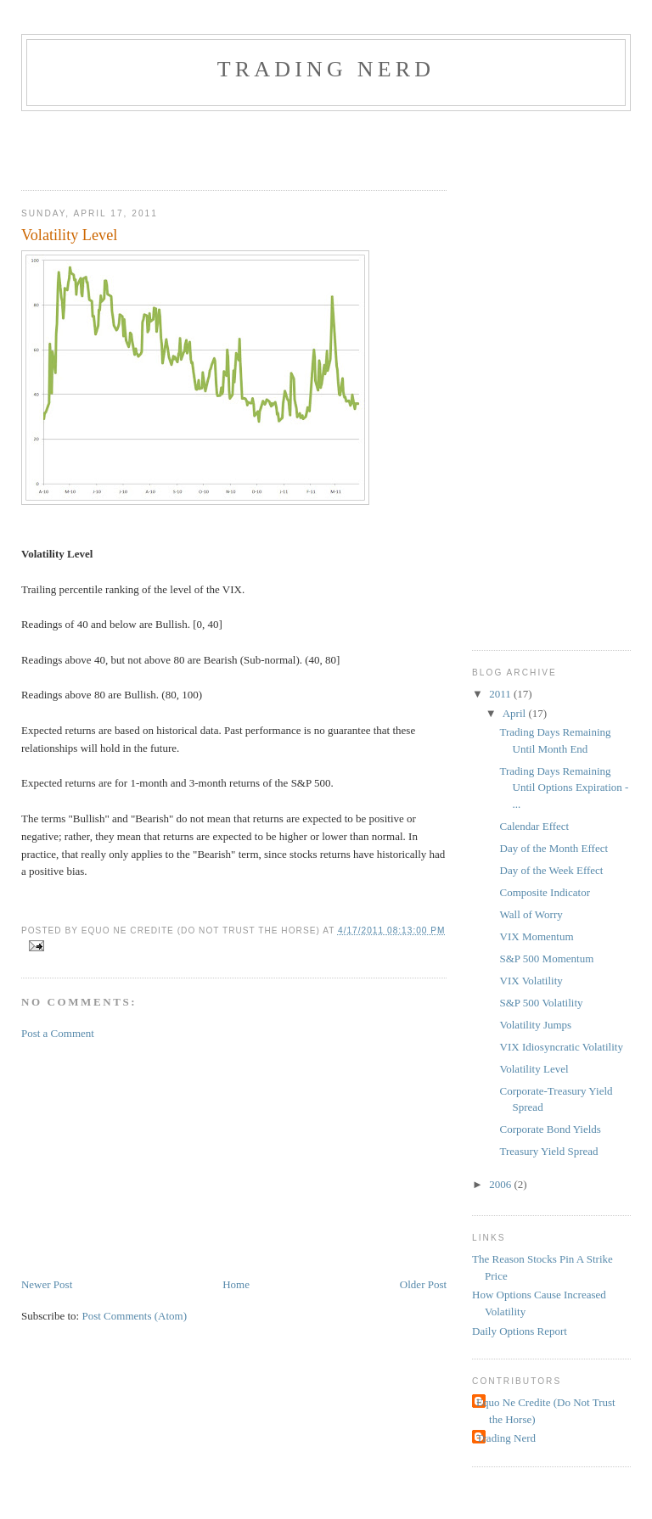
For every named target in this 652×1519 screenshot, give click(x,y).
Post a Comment (57, 1033)
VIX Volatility (531, 980)
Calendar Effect (535, 826)
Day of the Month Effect (554, 848)
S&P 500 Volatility (541, 1002)
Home (236, 1284)
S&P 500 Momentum (547, 958)
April (516, 713)
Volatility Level (534, 1068)
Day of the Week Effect (552, 870)
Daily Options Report (519, 1331)
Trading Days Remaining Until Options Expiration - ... (564, 787)
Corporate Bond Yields (550, 1129)
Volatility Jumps (536, 1024)
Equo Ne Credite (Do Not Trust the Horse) (545, 1411)
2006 (501, 1184)
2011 (501, 693)
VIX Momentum (537, 936)
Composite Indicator (545, 892)
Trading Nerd (326, 69)
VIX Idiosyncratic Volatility (561, 1046)
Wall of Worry (531, 914)
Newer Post (46, 1284)
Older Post (423, 1284)
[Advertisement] (220, 145)
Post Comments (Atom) (134, 1315)
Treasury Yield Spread (549, 1151)
